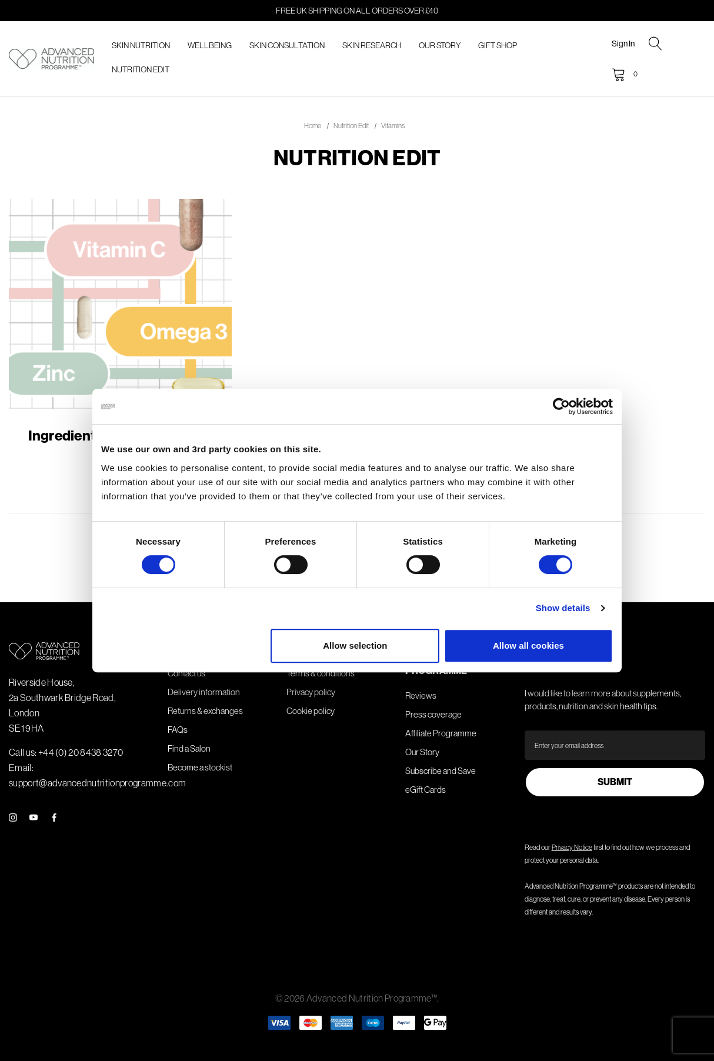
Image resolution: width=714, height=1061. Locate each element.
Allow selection (355, 645)
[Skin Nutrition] (141, 46)
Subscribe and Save (440, 771)
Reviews (420, 695)
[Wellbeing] (210, 46)
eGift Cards (425, 790)
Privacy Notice (572, 847)
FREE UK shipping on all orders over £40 (357, 10)
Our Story (422, 752)
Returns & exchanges (205, 711)
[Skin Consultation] (287, 46)
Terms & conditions (320, 673)
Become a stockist (200, 767)
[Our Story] (439, 46)
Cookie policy (310, 711)
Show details (563, 608)
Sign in (623, 43)
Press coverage (433, 714)
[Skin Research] (371, 46)
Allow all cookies (528, 645)
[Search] (655, 44)
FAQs (178, 730)
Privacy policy (310, 692)
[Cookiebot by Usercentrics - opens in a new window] (561, 406)
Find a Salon (189, 748)
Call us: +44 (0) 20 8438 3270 (66, 752)
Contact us (186, 673)
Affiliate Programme (440, 733)
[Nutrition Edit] (140, 70)
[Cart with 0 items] (623, 74)
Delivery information (204, 692)
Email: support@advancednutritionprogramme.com (97, 775)
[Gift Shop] (497, 46)
